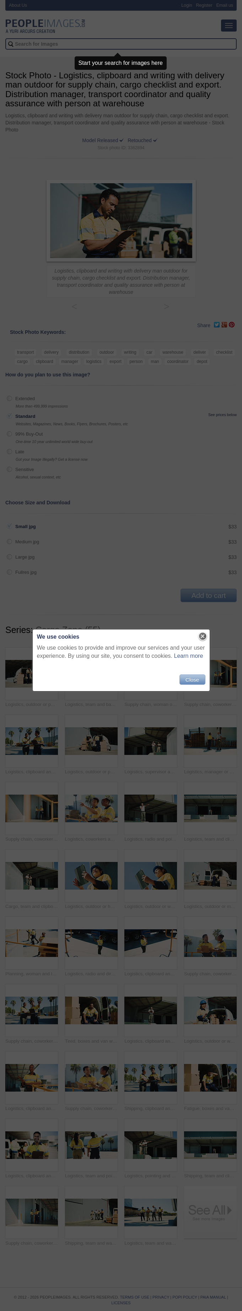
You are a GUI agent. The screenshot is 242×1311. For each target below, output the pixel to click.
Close (192, 680)
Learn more (188, 656)
